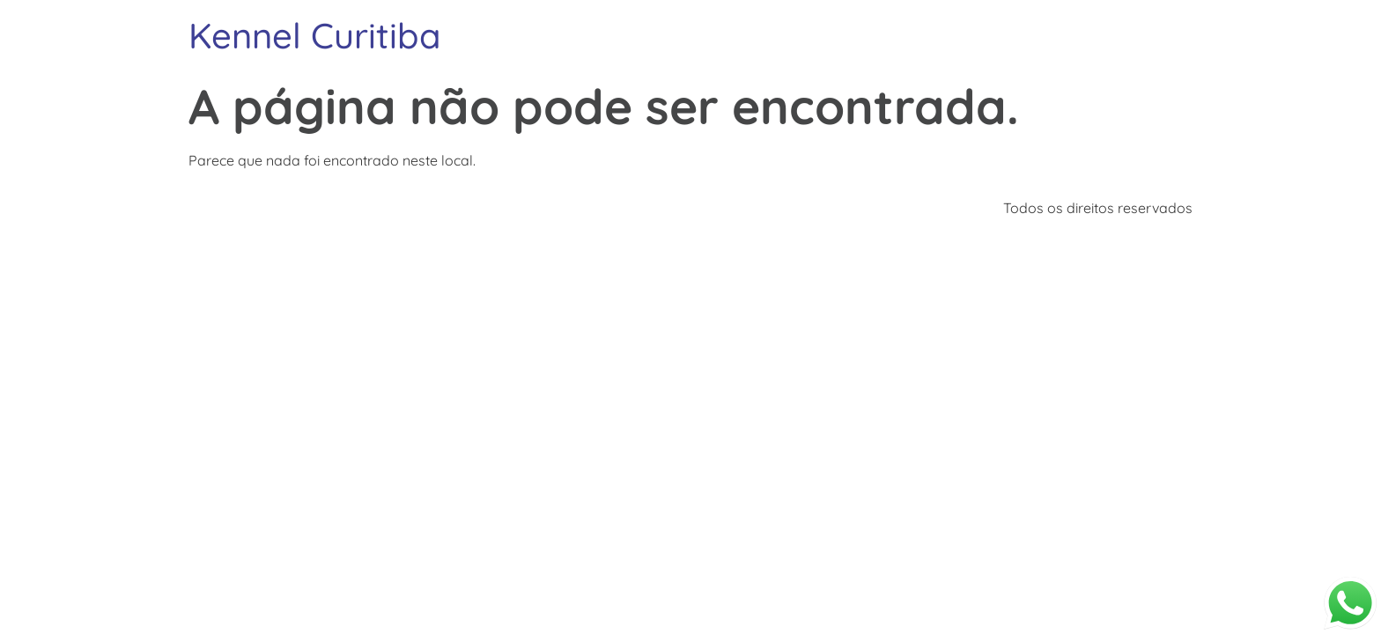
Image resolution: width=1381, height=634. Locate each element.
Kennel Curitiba (314, 35)
